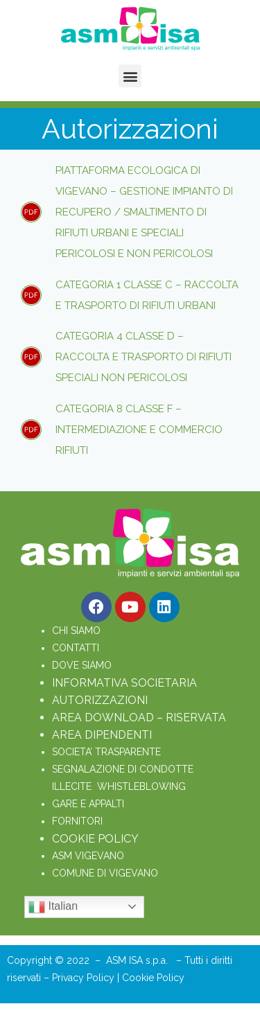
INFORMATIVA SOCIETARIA (124, 682)
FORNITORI (77, 821)
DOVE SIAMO (82, 665)
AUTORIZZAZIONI (100, 700)
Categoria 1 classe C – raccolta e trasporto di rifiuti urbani (147, 295)
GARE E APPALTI (88, 803)
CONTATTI (75, 647)
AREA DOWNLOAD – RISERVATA (139, 717)
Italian (53, 907)
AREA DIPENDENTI (102, 734)
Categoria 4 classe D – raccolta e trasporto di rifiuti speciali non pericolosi (143, 357)
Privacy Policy (84, 977)
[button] (130, 75)
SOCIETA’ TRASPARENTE (106, 751)
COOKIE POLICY (95, 838)
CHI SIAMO (76, 630)
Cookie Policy (153, 977)
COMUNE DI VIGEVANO (105, 873)
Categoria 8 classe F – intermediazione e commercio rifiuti (139, 430)
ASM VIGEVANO (88, 855)
